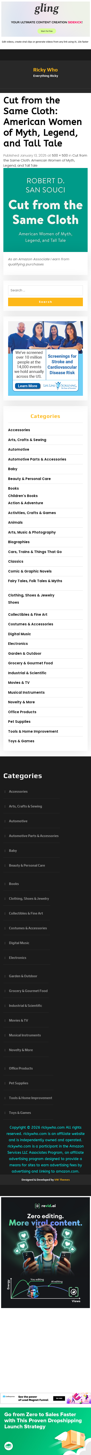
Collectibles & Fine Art (27, 614)
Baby (12, 469)
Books (13, 488)
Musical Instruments (26, 692)
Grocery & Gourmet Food (30, 663)
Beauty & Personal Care (29, 478)
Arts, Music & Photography (32, 532)
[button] (45, 90)
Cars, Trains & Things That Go (35, 551)
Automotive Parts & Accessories (37, 459)
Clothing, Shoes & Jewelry (31, 595)
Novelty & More (21, 702)
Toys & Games (21, 741)
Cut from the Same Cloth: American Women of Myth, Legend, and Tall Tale (45, 160)
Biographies (19, 542)
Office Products (22, 712)
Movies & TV (19, 682)
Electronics (18, 643)
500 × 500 (60, 155)
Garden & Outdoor (24, 653)
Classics (15, 561)
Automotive (18, 449)
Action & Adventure (25, 503)
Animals (15, 522)
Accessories (19, 430)
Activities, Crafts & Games (32, 512)
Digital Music (19, 634)
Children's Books (23, 495)
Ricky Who (45, 70)
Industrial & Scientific (27, 673)
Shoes (13, 602)
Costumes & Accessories (30, 624)
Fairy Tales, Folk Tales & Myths (35, 581)
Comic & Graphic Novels (30, 571)
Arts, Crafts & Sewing (27, 439)
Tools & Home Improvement (33, 731)
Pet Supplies (19, 721)
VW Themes (62, 1179)
